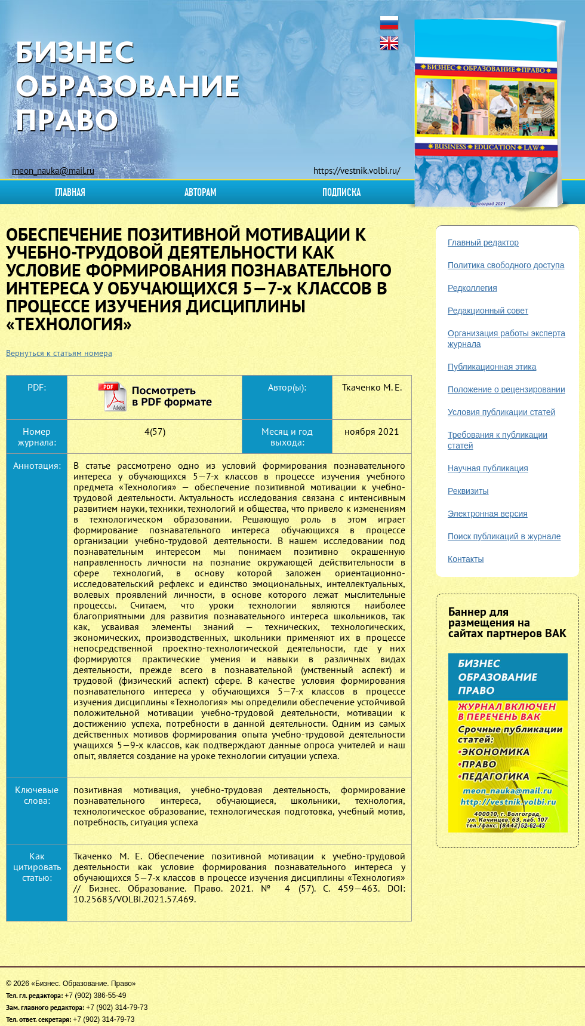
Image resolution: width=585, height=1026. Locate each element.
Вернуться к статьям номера (59, 353)
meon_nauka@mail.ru (53, 170)
